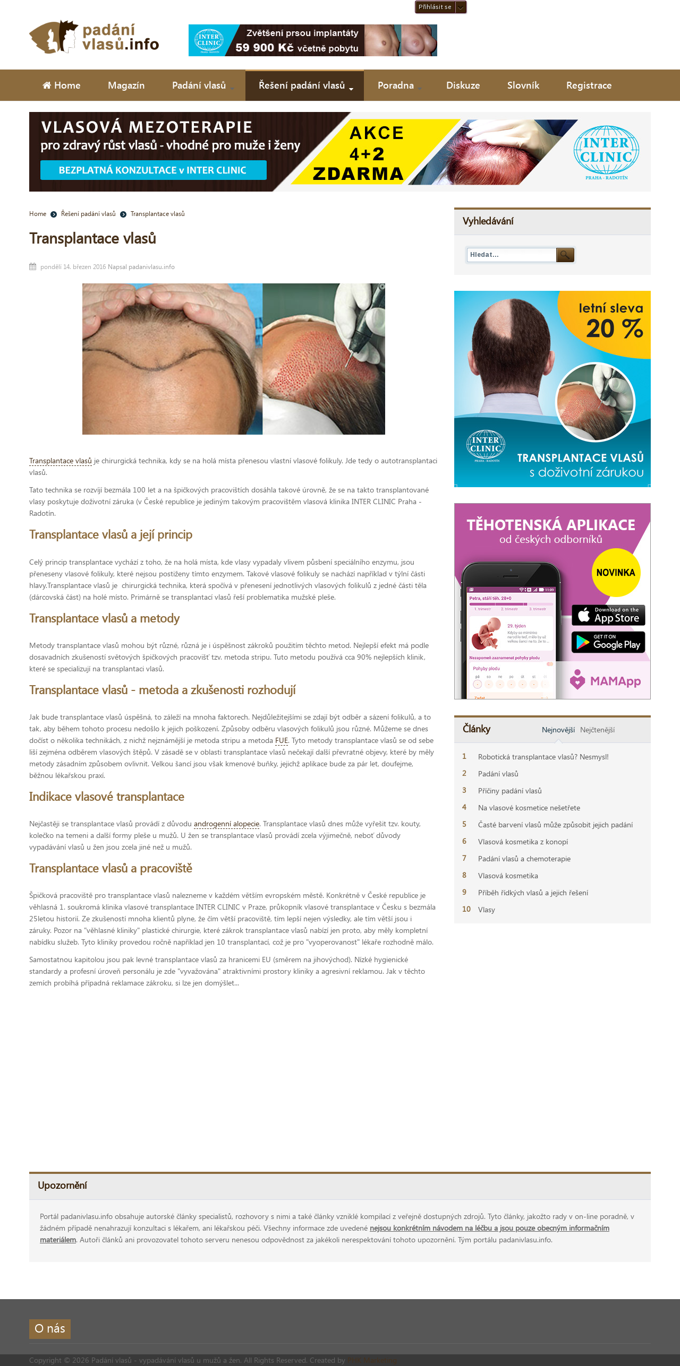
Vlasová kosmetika (508, 875)
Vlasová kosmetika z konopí (523, 841)
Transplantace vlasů (92, 237)
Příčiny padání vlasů (510, 790)
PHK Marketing (372, 1360)
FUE (281, 740)
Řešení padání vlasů (88, 213)
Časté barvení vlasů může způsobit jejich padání (555, 824)
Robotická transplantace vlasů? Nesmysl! (543, 756)
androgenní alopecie (226, 823)
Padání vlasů (498, 773)
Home (37, 213)
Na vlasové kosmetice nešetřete (529, 807)
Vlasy (486, 909)
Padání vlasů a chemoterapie (524, 858)
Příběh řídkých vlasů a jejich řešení (533, 892)
